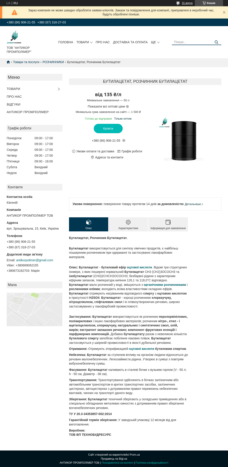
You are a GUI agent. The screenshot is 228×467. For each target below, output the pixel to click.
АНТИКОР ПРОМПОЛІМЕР (28, 112)
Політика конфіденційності (151, 462)
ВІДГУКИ (13, 104)
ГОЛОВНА (65, 42)
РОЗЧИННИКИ (53, 62)
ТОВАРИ (82, 42)
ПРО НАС (103, 42)
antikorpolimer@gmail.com (34, 260)
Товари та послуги (26, 62)
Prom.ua (135, 454)
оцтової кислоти (139, 267)
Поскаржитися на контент (117, 462)
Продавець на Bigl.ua (114, 458)
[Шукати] (216, 42)
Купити (108, 128)
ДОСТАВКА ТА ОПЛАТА (130, 42)
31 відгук (187, 3)
